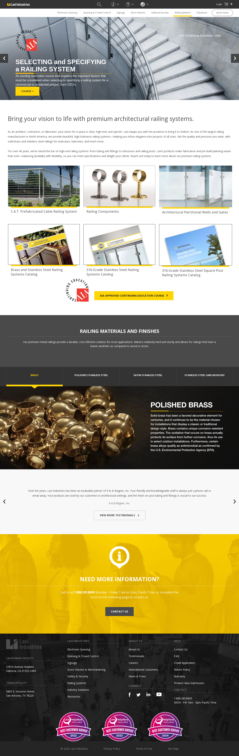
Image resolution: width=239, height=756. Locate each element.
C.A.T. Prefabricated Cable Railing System (44, 211)
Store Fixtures (138, 12)
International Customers (143, 669)
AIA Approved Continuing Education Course (134, 295)
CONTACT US (119, 611)
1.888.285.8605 (183, 698)
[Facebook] (130, 694)
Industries (202, 12)
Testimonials (136, 656)
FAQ (176, 656)
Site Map (173, 748)
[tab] (34, 376)
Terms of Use (144, 748)
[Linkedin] (148, 694)
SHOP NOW (222, 12)
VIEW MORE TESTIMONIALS (119, 515)
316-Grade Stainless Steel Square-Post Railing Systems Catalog (192, 272)
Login (219, 4)
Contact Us (180, 649)
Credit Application (184, 663)
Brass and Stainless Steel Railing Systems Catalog (37, 271)
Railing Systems (183, 12)
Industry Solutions (78, 690)
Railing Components (102, 211)
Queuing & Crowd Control (97, 12)
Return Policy (182, 669)
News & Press (137, 676)
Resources (73, 696)
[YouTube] (159, 694)
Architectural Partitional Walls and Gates (195, 212)
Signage (121, 12)
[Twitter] (138, 695)
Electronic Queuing (67, 12)
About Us (134, 649)
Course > (27, 91)
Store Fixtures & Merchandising (86, 669)
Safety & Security (160, 12)
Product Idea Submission (189, 683)
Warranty (179, 676)
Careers (133, 663)
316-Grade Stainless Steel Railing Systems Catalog (112, 271)
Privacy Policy (111, 748)
